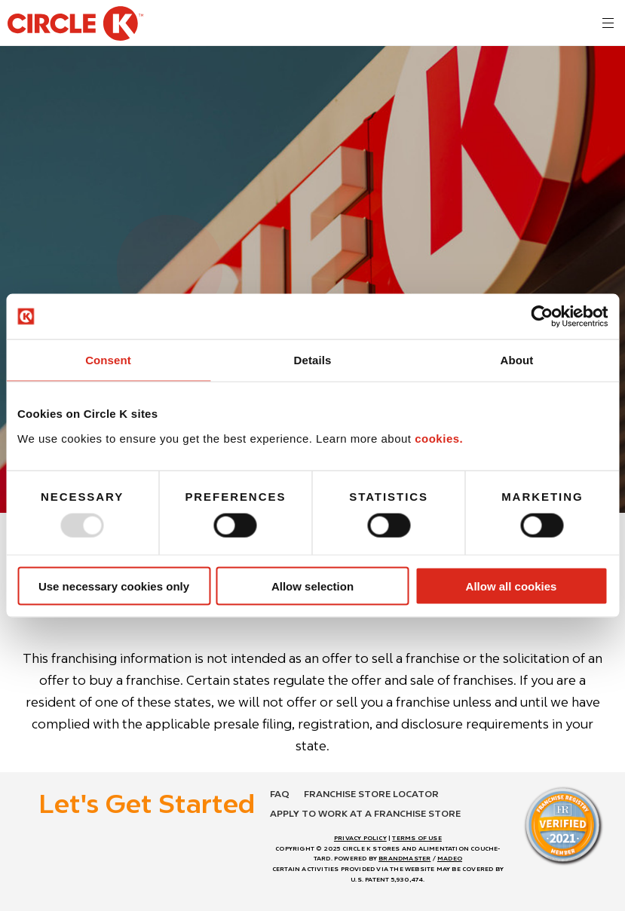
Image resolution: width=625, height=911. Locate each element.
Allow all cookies (511, 585)
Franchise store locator (371, 793)
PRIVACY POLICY (360, 838)
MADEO (449, 858)
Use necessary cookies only (113, 585)
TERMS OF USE (416, 838)
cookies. (439, 437)
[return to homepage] (75, 25)
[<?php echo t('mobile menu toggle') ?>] (607, 22)
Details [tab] (313, 360)
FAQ (280, 793)
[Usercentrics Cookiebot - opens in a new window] (542, 316)
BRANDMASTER (404, 858)
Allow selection (312, 585)
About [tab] (517, 360)
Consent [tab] (108, 360)
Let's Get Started (146, 803)
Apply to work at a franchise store (365, 813)
